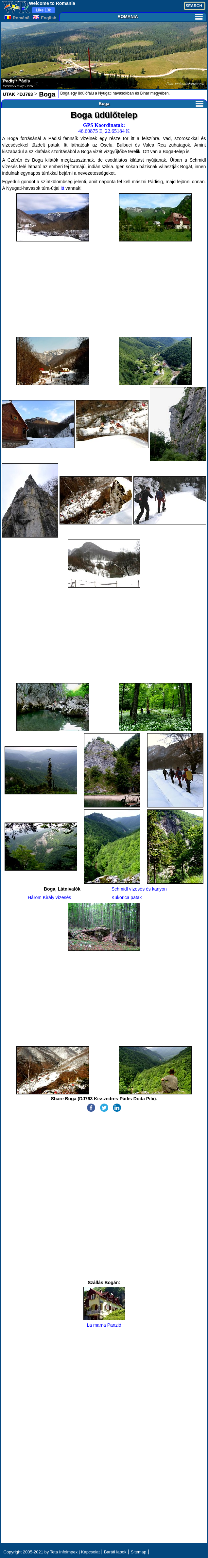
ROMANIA (159, 16)
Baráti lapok (115, 1551)
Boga (46, 94)
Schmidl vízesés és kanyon (139, 889)
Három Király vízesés (49, 897)
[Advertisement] (104, 289)
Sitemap (139, 1551)
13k (43, 10)
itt (62, 188)
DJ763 (26, 94)
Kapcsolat (90, 1551)
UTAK (9, 94)
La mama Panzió (104, 1307)
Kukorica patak (127, 897)
